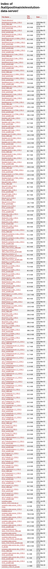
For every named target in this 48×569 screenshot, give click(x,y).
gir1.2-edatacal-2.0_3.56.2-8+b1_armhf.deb (11, 394)
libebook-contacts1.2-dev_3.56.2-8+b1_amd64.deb (13, 242)
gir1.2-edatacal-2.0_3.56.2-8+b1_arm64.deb (11, 398)
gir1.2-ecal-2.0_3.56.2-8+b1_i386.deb (9, 422)
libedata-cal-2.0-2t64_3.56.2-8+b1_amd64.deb (12, 147)
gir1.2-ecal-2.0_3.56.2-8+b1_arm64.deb (9, 430)
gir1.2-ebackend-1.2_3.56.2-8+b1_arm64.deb (11, 478)
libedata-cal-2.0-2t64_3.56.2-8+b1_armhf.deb (12, 139)
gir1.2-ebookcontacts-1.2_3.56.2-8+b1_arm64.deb (13, 446)
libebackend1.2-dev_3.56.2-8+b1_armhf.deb (11, 282)
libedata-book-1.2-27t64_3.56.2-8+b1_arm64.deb (13, 175)
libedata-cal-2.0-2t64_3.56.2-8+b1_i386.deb (12, 135)
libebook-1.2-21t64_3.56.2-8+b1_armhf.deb (11, 266)
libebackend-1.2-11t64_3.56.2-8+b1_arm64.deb (12, 302)
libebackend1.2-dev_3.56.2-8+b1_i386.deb (11, 278)
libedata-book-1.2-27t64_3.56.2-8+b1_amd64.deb (13, 179)
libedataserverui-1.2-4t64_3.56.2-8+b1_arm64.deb (13, 79)
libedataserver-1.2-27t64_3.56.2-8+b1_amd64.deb (13, 115)
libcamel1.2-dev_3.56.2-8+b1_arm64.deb (10, 318)
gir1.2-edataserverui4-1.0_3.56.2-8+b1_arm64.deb (13, 350)
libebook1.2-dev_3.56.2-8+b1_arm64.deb (10, 223)
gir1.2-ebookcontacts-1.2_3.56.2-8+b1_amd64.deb (13, 450)
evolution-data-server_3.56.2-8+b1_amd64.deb (12, 526)
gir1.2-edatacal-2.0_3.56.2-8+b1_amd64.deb (11, 402)
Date (38, 17)
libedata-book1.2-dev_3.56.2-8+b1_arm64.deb (12, 159)
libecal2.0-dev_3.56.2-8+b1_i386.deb (9, 183)
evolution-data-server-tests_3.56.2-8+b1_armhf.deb (12, 534)
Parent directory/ (7, 20)
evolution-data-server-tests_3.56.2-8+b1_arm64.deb (12, 538)
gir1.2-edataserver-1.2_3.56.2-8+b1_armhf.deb (12, 378)
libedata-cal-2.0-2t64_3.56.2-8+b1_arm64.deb (12, 143)
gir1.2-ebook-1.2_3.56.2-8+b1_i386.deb (10, 454)
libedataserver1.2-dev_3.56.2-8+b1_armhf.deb (12, 91)
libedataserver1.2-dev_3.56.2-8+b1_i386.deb (12, 87)
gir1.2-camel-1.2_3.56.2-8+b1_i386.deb (10, 486)
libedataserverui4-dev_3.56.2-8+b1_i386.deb (12, 23)
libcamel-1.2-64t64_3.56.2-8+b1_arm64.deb (11, 334)
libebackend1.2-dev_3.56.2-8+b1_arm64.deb (11, 286)
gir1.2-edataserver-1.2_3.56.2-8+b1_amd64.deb (12, 386)
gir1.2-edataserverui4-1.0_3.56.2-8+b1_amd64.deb (13, 354)
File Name (5, 17)
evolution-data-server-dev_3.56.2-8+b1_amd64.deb (13, 562)
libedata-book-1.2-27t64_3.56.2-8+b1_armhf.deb (13, 171)
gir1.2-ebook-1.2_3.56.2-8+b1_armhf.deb (10, 458)
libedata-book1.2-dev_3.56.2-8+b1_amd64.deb (12, 163)
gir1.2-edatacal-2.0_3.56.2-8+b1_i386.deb (11, 390)
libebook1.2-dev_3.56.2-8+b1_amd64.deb (10, 227)
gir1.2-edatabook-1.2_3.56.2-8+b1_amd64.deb (12, 418)
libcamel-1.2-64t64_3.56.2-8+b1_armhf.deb (11, 330)
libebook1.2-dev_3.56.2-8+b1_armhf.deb (10, 219)
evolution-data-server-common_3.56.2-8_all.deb (11, 566)
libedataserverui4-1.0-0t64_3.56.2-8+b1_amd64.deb (13, 51)
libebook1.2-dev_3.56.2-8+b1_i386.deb (10, 215)
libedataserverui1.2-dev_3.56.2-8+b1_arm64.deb (12, 63)
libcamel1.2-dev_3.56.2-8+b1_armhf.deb (10, 314)
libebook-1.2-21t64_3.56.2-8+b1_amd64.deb (11, 274)
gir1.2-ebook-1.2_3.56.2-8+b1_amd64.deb (10, 466)
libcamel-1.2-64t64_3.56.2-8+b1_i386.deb (11, 326)
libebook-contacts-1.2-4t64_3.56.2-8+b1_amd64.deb (12, 258)
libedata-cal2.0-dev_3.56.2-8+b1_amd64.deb (11, 131)
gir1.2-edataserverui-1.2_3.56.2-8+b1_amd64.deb (13, 370)
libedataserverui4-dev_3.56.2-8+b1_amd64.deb (12, 35)
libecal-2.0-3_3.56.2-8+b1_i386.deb (9, 199)
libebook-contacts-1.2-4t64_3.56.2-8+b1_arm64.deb (12, 255)
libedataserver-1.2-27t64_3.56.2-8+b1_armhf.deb (13, 107)
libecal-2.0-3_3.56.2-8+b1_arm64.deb (9, 207)
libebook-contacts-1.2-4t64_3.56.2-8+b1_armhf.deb (12, 251)
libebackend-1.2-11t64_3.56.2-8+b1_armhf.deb (12, 298)
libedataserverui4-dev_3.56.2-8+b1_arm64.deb (12, 31)
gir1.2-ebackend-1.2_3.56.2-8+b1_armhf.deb (11, 474)
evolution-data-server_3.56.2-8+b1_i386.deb (12, 514)
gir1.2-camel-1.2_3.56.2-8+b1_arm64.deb (10, 494)
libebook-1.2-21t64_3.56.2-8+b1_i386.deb (11, 262)
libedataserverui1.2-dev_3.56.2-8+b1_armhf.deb (12, 59)
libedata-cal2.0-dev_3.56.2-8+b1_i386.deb (11, 119)
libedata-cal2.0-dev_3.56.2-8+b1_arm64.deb (11, 127)
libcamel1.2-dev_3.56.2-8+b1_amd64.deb (10, 322)
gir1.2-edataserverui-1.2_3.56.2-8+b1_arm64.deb (13, 366)
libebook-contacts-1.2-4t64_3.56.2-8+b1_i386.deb (11, 246)
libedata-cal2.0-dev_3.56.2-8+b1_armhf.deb (11, 123)
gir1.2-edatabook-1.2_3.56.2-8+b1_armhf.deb (12, 410)
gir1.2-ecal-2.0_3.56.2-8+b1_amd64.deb (9, 434)
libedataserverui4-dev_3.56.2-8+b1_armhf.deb (12, 27)
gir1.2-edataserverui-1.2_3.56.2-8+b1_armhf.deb (13, 362)
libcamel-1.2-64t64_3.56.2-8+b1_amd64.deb (11, 338)
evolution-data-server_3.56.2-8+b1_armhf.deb (12, 518)
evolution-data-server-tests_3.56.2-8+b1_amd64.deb (12, 542)
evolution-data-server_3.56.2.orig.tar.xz (10, 502)
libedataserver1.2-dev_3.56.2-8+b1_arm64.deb (12, 95)
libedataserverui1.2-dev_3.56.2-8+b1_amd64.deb (12, 67)
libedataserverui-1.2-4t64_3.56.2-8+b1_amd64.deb (13, 83)
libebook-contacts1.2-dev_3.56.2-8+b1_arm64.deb (13, 239)
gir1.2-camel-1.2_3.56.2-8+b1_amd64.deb (10, 498)
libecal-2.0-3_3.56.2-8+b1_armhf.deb (9, 203)
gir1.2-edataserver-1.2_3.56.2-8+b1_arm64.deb (12, 382)
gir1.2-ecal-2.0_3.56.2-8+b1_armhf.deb (9, 426)
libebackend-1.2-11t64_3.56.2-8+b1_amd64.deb (12, 306)
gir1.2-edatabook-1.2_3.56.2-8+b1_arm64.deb (12, 414)
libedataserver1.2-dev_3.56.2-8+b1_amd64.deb (12, 99)
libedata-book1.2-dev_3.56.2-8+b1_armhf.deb (12, 155)
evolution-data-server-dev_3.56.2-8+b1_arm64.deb (13, 558)
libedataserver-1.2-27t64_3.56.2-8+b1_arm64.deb (13, 111)
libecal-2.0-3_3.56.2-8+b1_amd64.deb (9, 211)
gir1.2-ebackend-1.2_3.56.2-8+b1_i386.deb (11, 470)
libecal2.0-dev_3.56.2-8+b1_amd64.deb (9, 195)
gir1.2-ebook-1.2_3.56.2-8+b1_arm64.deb (10, 462)
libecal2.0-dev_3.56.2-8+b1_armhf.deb (9, 187)
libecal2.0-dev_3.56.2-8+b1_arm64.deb (9, 191)
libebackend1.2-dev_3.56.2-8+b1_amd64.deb (11, 290)
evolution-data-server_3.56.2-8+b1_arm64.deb (12, 522)
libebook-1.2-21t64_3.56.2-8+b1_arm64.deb (11, 270)
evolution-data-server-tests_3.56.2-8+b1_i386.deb (11, 530)
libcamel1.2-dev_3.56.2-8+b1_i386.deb (10, 310)
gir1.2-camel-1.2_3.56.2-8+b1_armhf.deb (10, 490)
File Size (28, 17)
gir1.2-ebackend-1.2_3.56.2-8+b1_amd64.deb (11, 482)
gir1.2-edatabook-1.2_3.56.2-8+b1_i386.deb (12, 406)
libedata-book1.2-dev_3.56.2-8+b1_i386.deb (12, 151)
